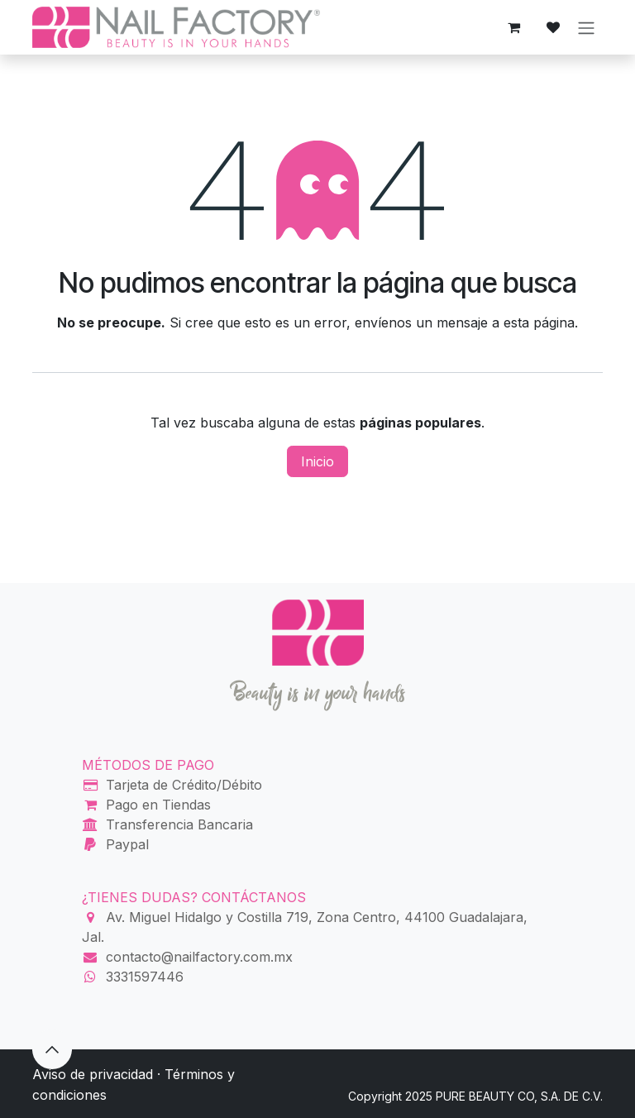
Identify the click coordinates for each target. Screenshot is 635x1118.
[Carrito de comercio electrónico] (513, 27)
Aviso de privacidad (92, 1074)
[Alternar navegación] (586, 27)
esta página (539, 322)
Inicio (317, 461)
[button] (52, 1049)
